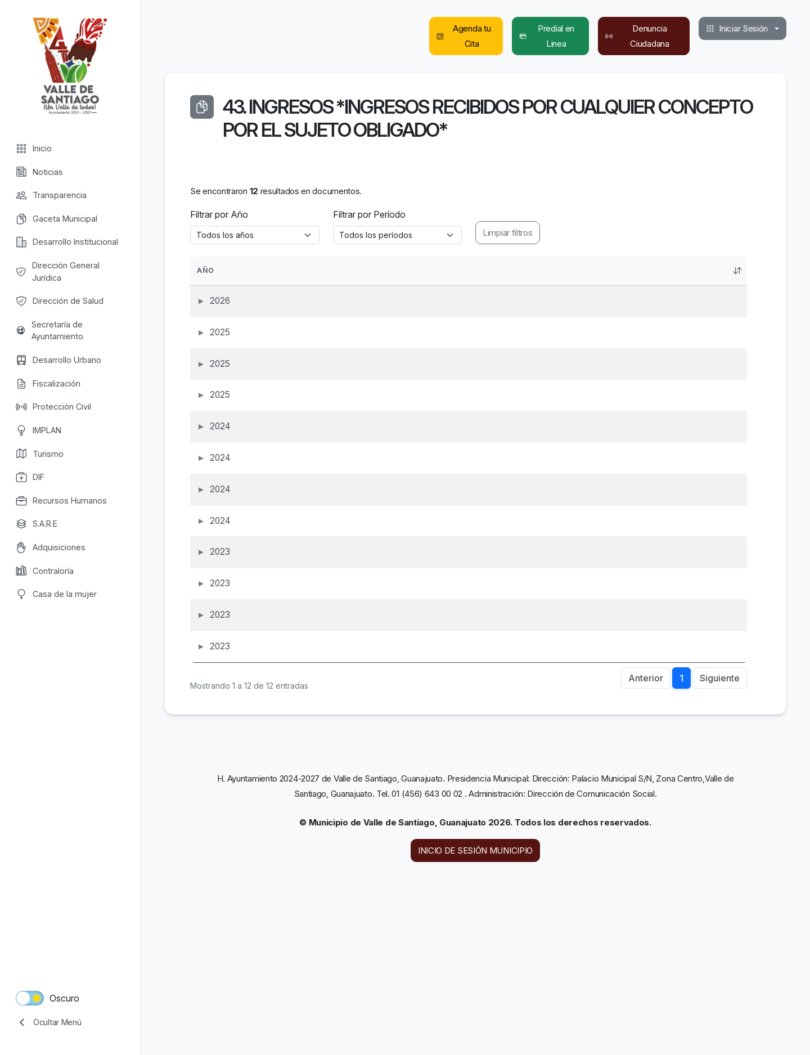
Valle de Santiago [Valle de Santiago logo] (70, 64)
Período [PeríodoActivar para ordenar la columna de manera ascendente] (598, 271)
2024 (207, 484)
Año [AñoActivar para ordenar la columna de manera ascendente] (212, 271)
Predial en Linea (547, 36)
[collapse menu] (70, 1022)
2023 (207, 661)
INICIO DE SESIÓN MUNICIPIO (475, 1004)
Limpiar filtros (508, 232)
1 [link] (681, 831)
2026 (207, 307)
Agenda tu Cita (463, 36)
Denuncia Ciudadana (637, 36)
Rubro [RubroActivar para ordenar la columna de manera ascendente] (656, 271)
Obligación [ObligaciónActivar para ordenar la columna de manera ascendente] (366, 271)
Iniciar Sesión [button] (737, 28)
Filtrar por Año (219, 214)
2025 (207, 351)
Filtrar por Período (369, 214)
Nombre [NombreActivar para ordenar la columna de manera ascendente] (532, 271)
